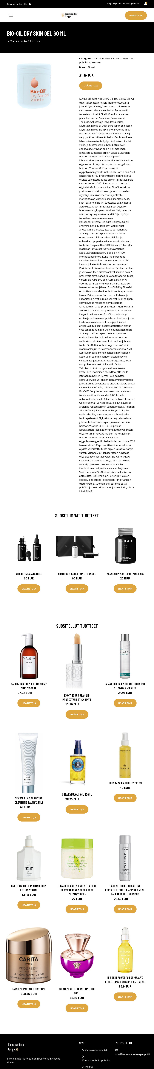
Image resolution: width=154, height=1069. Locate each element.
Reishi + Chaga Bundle (28, 574)
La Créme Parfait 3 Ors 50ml (29, 989)
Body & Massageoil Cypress (125, 783)
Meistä (89, 1066)
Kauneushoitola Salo (96, 1050)
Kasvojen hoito (119, 58)
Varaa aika (136, 15)
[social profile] (30, 4)
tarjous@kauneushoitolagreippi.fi (123, 3)
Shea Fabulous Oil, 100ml (77, 794)
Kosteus (35, 41)
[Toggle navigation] (11, 15)
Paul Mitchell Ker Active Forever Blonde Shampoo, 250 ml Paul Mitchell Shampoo (125, 890)
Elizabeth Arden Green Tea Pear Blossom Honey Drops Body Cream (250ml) (77, 890)
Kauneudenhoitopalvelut (96, 1060)
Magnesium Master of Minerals (125, 574)
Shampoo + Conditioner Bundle (77, 574)
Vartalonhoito (18, 41)
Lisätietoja (91, 85)
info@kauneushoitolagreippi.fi (132, 1054)
